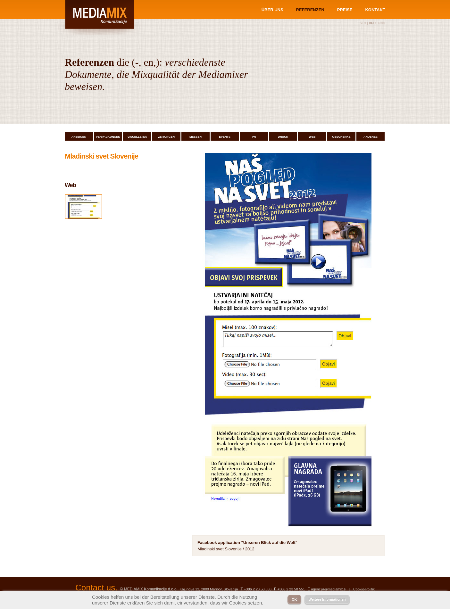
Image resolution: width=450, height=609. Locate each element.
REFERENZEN (310, 10)
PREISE (345, 10)
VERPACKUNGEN (108, 136)
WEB (312, 136)
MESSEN (195, 136)
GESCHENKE (341, 136)
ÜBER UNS (272, 10)
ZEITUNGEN (166, 136)
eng (381, 23)
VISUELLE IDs (137, 136)
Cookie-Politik (364, 589)
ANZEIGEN (79, 136)
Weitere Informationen (327, 599)
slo (363, 23)
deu (372, 23)
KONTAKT (375, 10)
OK (294, 599)
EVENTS (224, 136)
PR (254, 136)
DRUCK (283, 136)
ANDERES (370, 136)
